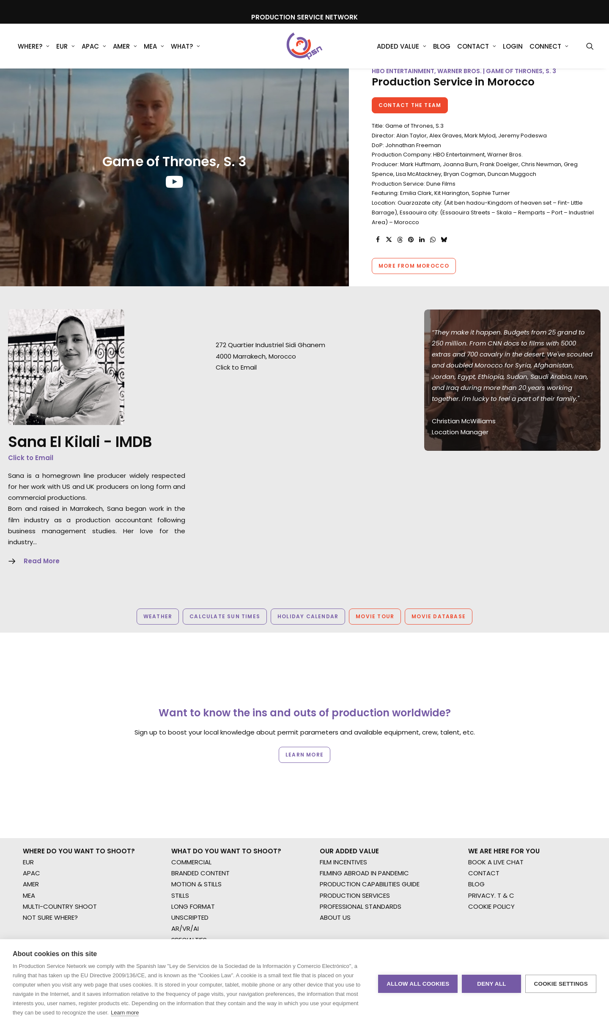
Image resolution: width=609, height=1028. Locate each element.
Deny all (491, 984)
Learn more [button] (304, 733)
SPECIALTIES (189, 858)
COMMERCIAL (191, 780)
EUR (65, 46)
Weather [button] (157, 630)
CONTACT (483, 791)
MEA (154, 46)
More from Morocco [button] (414, 279)
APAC (94, 46)
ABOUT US (335, 836)
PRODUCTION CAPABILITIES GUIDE (370, 803)
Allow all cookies (418, 984)
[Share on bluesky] (444, 254)
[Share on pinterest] (411, 254)
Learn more (125, 1012)
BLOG (476, 803)
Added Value (401, 46)
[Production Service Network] (304, 46)
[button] (590, 46)
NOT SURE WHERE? (50, 836)
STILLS (180, 814)
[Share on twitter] (389, 254)
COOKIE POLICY (491, 825)
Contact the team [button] (410, 119)
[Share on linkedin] (422, 254)
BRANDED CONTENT (200, 791)
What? (185, 46)
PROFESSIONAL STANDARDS (360, 825)
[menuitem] (33, 46)
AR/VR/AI (185, 847)
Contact (476, 46)
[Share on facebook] (378, 254)
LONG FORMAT (193, 825)
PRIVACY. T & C (491, 814)
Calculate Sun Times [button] (224, 630)
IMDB (133, 455)
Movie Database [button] (438, 630)
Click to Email (30, 471)
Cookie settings (561, 984)
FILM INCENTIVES (343, 780)
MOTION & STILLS (196, 803)
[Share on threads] (400, 254)
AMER (125, 46)
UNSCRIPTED (189, 836)
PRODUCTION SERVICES (355, 814)
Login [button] (513, 46)
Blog (441, 46)
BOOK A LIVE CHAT (496, 780)
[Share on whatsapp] (433, 254)
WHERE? (33, 46)
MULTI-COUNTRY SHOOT (60, 825)
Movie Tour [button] (375, 630)
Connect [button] (548, 46)
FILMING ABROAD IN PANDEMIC (364, 791)
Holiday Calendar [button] (307, 630)
